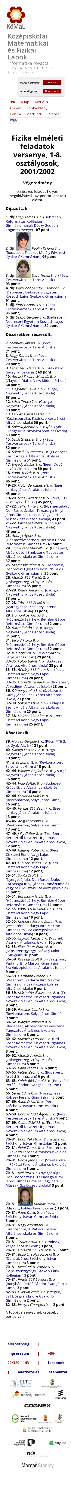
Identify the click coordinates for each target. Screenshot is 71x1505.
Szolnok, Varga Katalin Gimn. (33, 1243)
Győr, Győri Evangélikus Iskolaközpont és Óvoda (36, 428)
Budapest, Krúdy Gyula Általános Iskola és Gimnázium (34, 787)
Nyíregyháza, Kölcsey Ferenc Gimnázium (33, 1095)
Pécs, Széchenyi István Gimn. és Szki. (31, 1103)
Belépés (52, 82)
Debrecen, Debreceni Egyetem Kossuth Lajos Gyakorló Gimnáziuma (36, 294)
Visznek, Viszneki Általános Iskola (35, 940)
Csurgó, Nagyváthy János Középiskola (32, 391)
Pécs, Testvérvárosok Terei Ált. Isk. (37, 277)
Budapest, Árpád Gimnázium (34, 1074)
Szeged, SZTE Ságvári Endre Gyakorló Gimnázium (33, 1296)
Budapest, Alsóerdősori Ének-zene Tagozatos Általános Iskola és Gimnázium (37, 552)
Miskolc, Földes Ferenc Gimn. (31, 1208)
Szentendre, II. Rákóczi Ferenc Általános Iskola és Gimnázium (36, 1151)
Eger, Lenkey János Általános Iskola (34, 487)
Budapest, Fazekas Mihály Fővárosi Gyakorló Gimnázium (35, 254)
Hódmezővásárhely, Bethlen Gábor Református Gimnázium (35, 541)
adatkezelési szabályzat (43, 1372)
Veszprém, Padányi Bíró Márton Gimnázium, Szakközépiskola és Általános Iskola (33, 929)
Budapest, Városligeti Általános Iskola (37, 684)
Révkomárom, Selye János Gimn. (33, 655)
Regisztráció (52, 91)
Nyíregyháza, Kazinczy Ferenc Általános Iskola (31, 608)
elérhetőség (18, 1344)
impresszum (18, 1353)
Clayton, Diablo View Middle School (36, 380)
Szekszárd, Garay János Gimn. (35, 370)
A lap (25, 101)
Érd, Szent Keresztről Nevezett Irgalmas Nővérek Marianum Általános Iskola (35, 837)
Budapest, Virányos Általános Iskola (35, 663)
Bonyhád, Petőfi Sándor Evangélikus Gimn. (37, 1082)
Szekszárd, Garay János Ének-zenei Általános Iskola (34, 694)
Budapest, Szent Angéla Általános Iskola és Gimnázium (37, 455)
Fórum (15, 114)
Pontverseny (36, 108)
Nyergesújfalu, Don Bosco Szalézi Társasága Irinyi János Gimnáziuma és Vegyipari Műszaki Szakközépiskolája (37, 512)
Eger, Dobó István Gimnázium (34, 466)
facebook (56, 1362)
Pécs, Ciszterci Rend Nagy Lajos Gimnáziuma (35, 673)
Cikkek (15, 108)
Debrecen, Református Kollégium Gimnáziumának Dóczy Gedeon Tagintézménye (34, 223)
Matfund (33, 114)
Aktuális (41, 101)
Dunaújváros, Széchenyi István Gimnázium (36, 1141)
